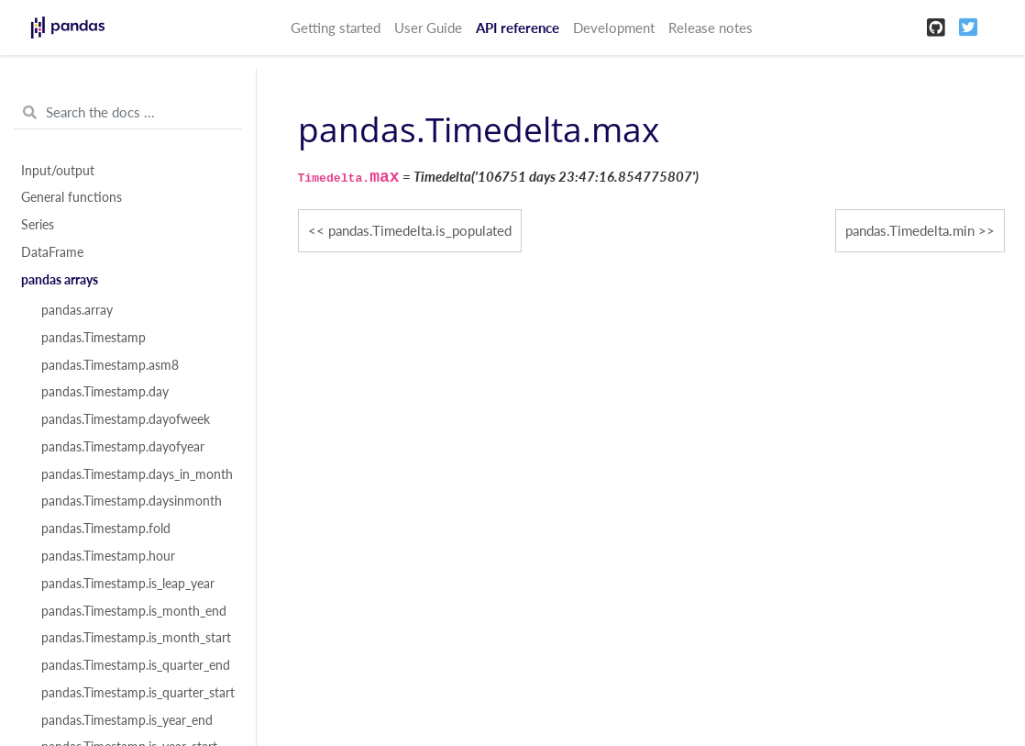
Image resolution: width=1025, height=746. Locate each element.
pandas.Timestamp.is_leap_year (128, 583)
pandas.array (77, 310)
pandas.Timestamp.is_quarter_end (135, 665)
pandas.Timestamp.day (105, 391)
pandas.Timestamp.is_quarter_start (138, 692)
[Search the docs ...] (128, 112)
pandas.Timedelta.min (910, 230)
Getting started (335, 27)
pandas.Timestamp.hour (108, 556)
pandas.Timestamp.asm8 (110, 365)
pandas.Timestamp (93, 337)
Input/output (57, 170)
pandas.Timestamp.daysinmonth (131, 501)
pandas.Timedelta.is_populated (420, 230)
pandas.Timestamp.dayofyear (122, 447)
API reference (517, 27)
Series (37, 224)
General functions (71, 197)
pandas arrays (59, 280)
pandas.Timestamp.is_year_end (127, 720)
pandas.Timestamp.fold (106, 528)
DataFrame (52, 252)
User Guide (428, 27)
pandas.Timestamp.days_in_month (137, 474)
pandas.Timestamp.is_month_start (136, 637)
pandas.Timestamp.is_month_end (133, 611)
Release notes (710, 27)
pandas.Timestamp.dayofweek (125, 419)
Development (614, 27)
